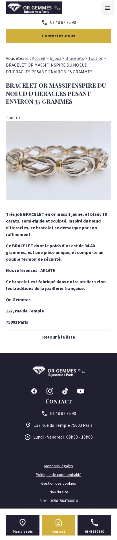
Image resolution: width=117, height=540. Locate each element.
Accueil (38, 58)
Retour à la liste (58, 337)
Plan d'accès (23, 531)
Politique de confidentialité (58, 475)
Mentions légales (58, 466)
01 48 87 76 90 (63, 22)
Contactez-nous (58, 36)
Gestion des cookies (58, 483)
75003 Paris (63, 425)
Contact (58, 531)
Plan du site (58, 492)
